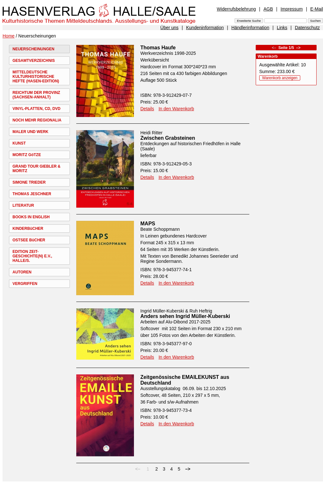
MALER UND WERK (30, 131)
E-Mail (316, 9)
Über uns (169, 27)
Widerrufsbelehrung (236, 9)
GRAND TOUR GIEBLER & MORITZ (36, 168)
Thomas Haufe (158, 47)
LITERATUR (23, 205)
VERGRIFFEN (24, 283)
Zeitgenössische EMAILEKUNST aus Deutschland (184, 380)
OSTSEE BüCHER (28, 240)
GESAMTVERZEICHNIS (33, 60)
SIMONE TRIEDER (29, 182)
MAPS (147, 223)
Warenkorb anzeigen (279, 78)
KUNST (19, 143)
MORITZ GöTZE (26, 155)
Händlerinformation (250, 27)
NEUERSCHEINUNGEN (33, 49)
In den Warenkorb (176, 108)
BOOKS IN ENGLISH (31, 217)
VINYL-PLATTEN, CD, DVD (36, 108)
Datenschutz (307, 27)
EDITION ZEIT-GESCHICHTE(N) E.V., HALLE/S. (32, 256)
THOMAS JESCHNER (31, 194)
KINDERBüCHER (27, 228)
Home (8, 35)
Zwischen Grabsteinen (167, 138)
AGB (268, 9)
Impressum (291, 9)
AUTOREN (21, 272)
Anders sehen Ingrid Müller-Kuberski (185, 316)
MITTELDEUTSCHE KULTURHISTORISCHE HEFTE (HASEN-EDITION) (35, 76)
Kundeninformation (205, 27)
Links (282, 27)
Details (147, 108)
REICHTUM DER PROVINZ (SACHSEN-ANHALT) (36, 94)
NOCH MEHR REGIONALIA (37, 120)
